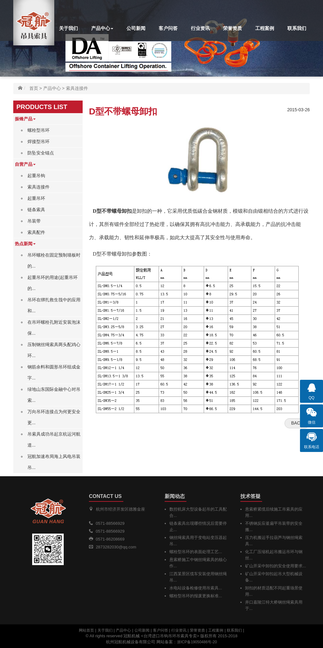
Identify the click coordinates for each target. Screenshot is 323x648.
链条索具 (36, 209)
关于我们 (68, 28)
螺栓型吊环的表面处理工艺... (195, 551)
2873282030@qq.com (116, 547)
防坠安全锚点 (40, 152)
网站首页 (86, 630)
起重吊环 (36, 198)
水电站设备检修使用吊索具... (195, 588)
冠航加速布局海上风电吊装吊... (53, 462)
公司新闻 (135, 28)
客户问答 (168, 28)
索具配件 (36, 232)
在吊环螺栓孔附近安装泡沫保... (53, 328)
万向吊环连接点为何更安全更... (53, 417)
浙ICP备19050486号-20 (197, 642)
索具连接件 (77, 88)
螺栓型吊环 (38, 130)
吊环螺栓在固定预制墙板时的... (53, 260)
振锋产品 (25, 118)
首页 (41, 28)
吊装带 (34, 220)
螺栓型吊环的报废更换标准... (195, 595)
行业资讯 (200, 28)
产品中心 (102, 28)
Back (297, 422)
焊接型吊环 (38, 141)
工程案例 (264, 28)
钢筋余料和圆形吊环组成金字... (53, 372)
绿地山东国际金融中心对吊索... (53, 395)
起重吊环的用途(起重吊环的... (52, 283)
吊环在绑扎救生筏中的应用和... (53, 305)
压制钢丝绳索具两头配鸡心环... (53, 350)
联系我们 (296, 28)
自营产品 (25, 164)
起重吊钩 (36, 175)
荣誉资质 (232, 28)
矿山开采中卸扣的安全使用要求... (275, 566)
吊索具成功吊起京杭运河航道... (53, 439)
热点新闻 (25, 243)
